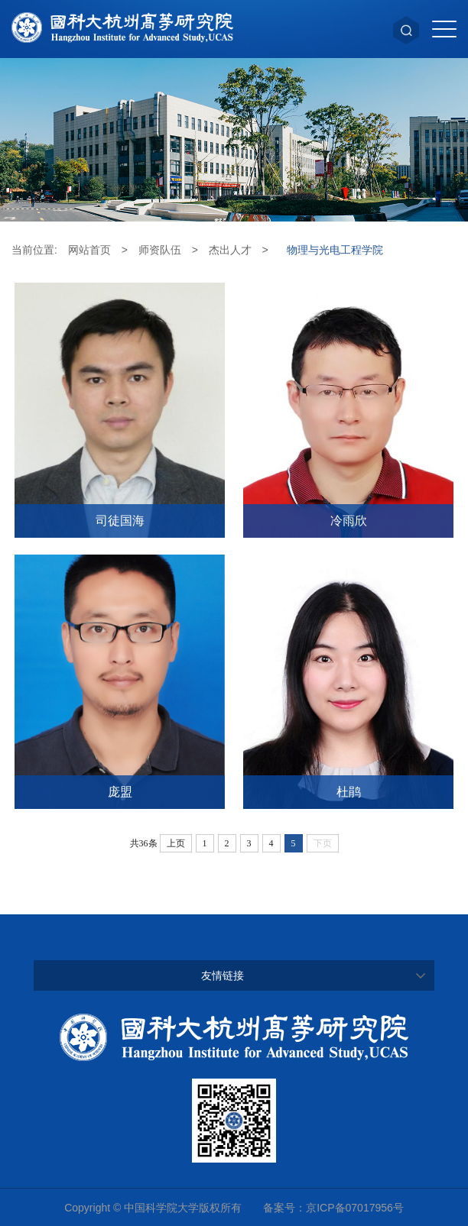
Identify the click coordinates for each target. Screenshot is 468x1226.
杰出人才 (230, 250)
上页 (176, 843)
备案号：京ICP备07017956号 (333, 1208)
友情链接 (222, 975)
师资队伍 (159, 250)
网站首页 (89, 250)
